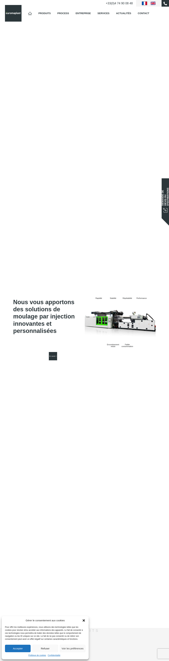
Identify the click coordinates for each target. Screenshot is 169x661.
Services (103, 13)
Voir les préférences (73, 648)
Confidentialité (54, 655)
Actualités (123, 13)
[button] (83, 620)
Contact (143, 13)
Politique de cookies (37, 655)
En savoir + (53, 356)
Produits (44, 13)
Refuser (45, 648)
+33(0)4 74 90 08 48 (119, 3)
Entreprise (83, 13)
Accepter (18, 648)
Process (63, 13)
